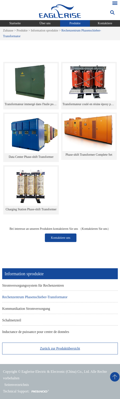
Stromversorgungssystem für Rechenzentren (33, 285)
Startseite (15, 23)
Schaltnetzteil (11, 320)
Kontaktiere (105, 23)
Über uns (45, 23)
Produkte (75, 23)
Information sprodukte (44, 30)
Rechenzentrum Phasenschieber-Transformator (35, 297)
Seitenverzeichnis (16, 385)
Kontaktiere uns (60, 237)
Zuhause (8, 30)
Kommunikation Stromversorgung (26, 308)
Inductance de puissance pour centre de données (35, 332)
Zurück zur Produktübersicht (60, 348)
